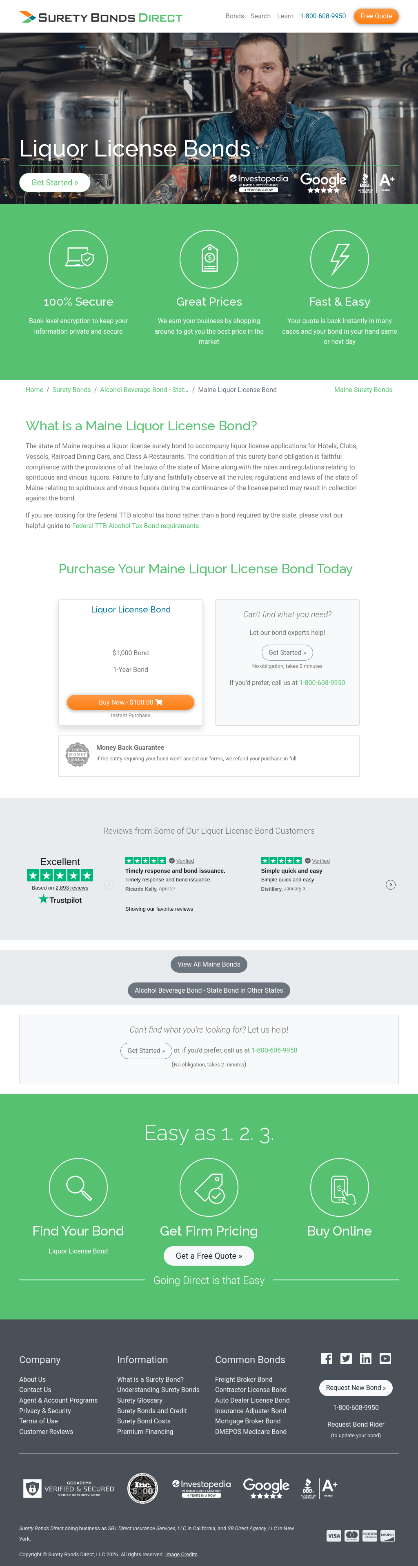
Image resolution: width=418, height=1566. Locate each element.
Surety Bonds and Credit (152, 1411)
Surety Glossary (139, 1400)
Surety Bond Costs (144, 1421)
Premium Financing (145, 1432)
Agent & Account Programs (58, 1400)
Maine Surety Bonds (363, 390)
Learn (285, 16)
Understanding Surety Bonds (158, 1390)
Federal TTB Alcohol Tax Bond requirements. (136, 526)
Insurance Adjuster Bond (250, 1411)
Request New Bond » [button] (356, 1388)
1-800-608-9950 (323, 16)
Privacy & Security (45, 1411)
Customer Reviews (46, 1432)
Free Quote (376, 16)
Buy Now (130, 702)
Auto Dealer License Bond (252, 1400)
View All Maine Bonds (209, 964)
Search (261, 16)
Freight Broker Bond (243, 1379)
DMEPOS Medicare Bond (251, 1432)
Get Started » (54, 182)
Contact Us (35, 1390)
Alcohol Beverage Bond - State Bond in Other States (209, 990)
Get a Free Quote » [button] (209, 1256)
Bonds (235, 16)
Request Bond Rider (356, 1424)
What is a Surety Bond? (150, 1379)
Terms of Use (38, 1421)
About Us (32, 1379)
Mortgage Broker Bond (247, 1421)
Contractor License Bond (251, 1390)
